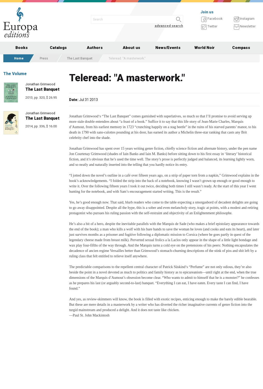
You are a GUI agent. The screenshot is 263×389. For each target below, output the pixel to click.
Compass (241, 47)
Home (19, 58)
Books (21, 47)
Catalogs (58, 47)
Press (44, 58)
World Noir (204, 47)
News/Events (168, 47)
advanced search (169, 26)
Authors (95, 47)
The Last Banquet (79, 58)
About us (131, 47)
